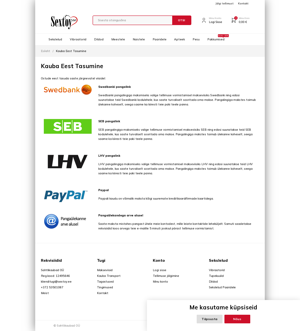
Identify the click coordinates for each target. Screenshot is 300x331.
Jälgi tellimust (224, 3)
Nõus (237, 319)
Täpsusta (210, 319)
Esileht (45, 51)
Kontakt (243, 3)
